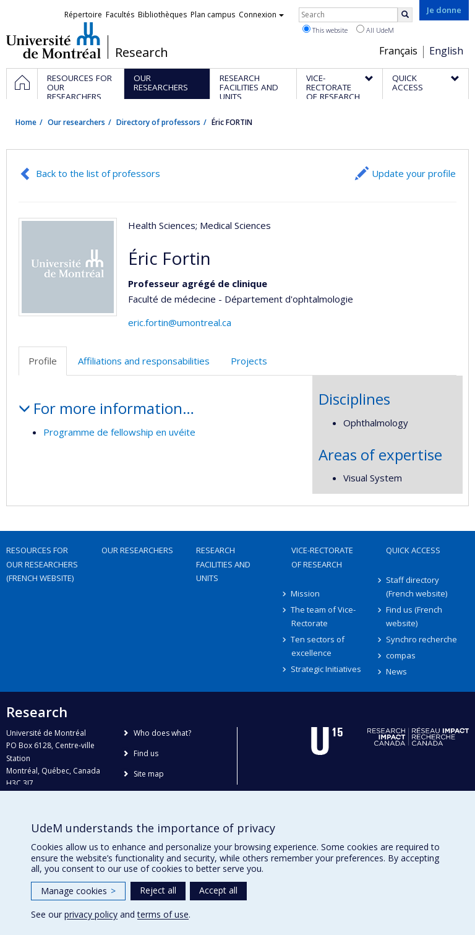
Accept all (218, 890)
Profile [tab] (42, 361)
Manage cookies (78, 891)
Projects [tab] (249, 361)
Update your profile (414, 173)
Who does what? (162, 733)
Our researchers (76, 122)
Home (25, 122)
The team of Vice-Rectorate (323, 616)
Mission (305, 593)
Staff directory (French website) (416, 586)
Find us (146, 753)
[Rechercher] (405, 14)
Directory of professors (158, 122)
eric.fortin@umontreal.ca (179, 322)
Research (141, 52)
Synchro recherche (421, 639)
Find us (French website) (414, 616)
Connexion (261, 14)
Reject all (158, 890)
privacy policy (91, 914)
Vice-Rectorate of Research (322, 557)
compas (401, 655)
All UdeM (375, 30)
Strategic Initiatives (326, 668)
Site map (149, 774)
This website (325, 30)
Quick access (413, 550)
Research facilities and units (223, 564)
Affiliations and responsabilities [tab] (144, 361)
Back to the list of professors (98, 173)
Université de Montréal (53, 40)
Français (398, 51)
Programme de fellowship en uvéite (119, 432)
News (396, 671)
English (446, 51)
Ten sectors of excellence (318, 646)
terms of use (163, 914)
